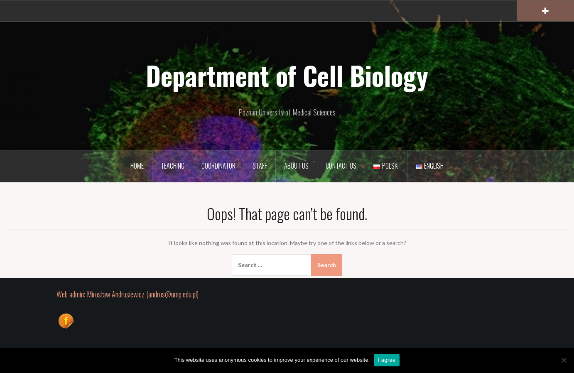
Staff (260, 166)
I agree (386, 360)
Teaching (172, 166)
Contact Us (341, 166)
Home (137, 166)
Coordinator (218, 166)
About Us (296, 166)
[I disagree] (563, 360)
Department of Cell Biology (287, 75)
